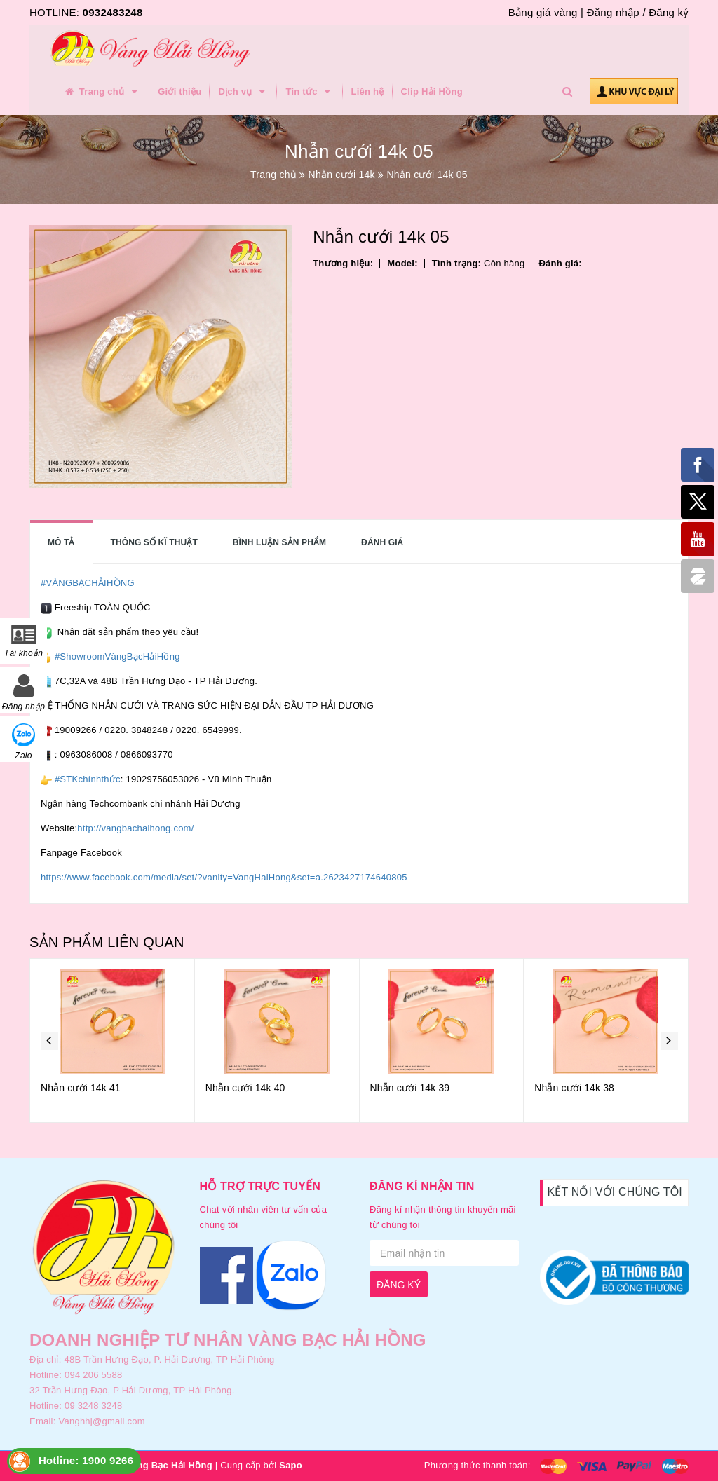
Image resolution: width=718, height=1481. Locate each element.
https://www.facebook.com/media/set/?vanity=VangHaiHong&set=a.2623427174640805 (224, 877)
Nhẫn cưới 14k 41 (81, 1087)
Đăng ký (669, 12)
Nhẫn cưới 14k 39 (410, 1087)
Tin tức (309, 92)
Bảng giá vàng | (545, 12)
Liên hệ (367, 91)
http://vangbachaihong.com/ (135, 828)
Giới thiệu (179, 91)
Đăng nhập (613, 12)
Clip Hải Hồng (432, 91)
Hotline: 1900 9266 (86, 1460)
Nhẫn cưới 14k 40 (245, 1087)
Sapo (290, 1465)
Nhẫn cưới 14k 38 (574, 1087)
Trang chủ (101, 92)
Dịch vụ (243, 92)
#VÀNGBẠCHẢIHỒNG (88, 583)
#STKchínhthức (88, 779)
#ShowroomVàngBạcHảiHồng (117, 656)
